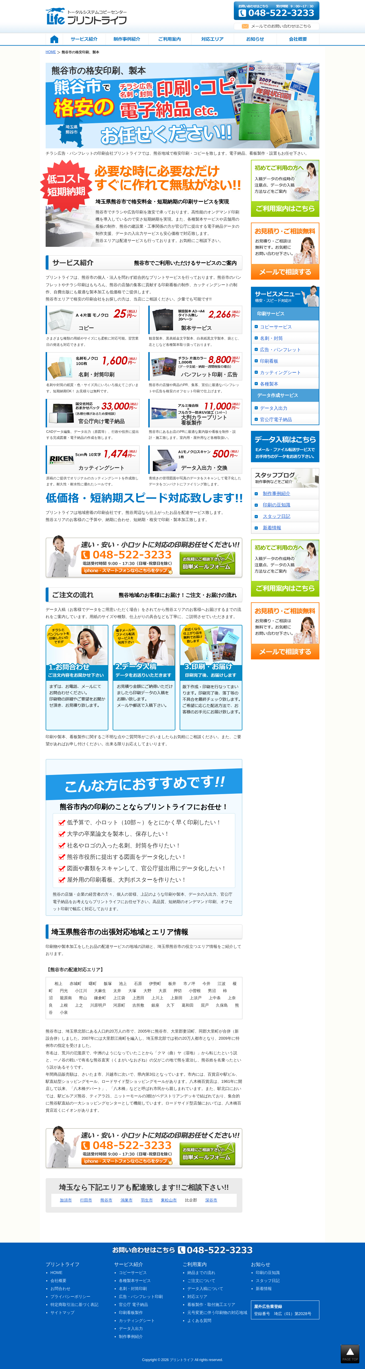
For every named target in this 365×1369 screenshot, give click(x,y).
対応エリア (197, 1296)
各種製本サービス (135, 1280)
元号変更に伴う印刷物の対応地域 (217, 1312)
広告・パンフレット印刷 (141, 1296)
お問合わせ (60, 1288)
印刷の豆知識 (276, 504)
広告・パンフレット (280, 349)
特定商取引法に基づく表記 (74, 1304)
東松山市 (169, 1200)
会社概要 (58, 1280)
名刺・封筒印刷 (133, 1288)
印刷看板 (269, 361)
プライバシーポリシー (70, 1296)
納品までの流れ (201, 1272)
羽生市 (147, 1200)
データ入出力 (273, 408)
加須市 (66, 1200)
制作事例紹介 (276, 493)
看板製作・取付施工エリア (211, 1304)
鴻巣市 (127, 1200)
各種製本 (269, 383)
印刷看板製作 (131, 1312)
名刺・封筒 (271, 338)
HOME (56, 1272)
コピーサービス (276, 326)
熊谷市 (106, 1200)
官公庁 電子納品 (133, 1304)
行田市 (86, 1200)
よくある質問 (199, 1320)
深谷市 (211, 1200)
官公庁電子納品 (276, 419)
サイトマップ (62, 1312)
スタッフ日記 (276, 516)
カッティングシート (280, 372)
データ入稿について (205, 1288)
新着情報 (272, 527)
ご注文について (201, 1280)
